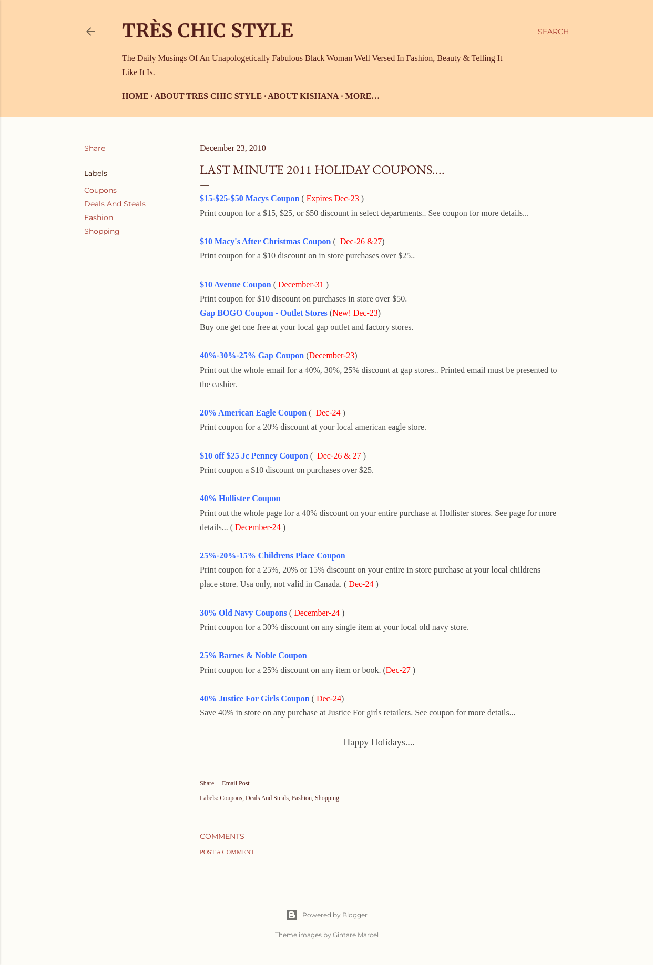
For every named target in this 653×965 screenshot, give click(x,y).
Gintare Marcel (356, 935)
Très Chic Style (207, 31)
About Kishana (303, 95)
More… (362, 95)
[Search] (553, 31)
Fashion (98, 217)
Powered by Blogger (326, 915)
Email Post (235, 783)
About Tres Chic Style (208, 95)
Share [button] (94, 148)
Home (135, 95)
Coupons (100, 190)
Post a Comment (227, 852)
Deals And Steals (115, 204)
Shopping (102, 231)
